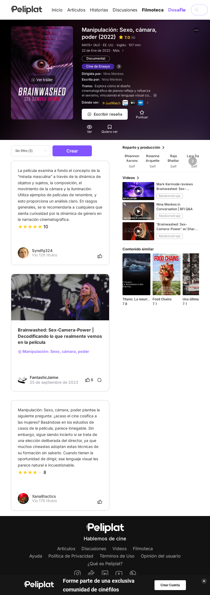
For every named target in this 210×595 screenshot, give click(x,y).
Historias (99, 10)
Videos (119, 548)
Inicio (57, 10)
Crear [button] (72, 151)
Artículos (76, 10)
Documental (95, 58)
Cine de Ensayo (98, 66)
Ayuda (35, 556)
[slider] (30, 226)
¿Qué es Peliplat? (105, 563)
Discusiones (125, 10)
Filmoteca (153, 10)
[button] (196, 30)
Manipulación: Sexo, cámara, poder (53, 351)
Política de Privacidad (70, 556)
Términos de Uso (117, 556)
